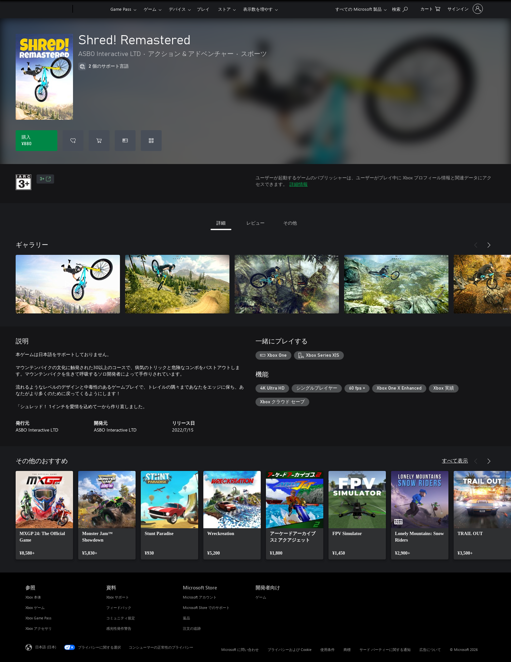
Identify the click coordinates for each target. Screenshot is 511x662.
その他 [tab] (290, 223)
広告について (430, 649)
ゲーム (150, 9)
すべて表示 (455, 460)
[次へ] (488, 245)
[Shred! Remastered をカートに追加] (99, 140)
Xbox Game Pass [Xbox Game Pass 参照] (38, 618)
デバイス (177, 9)
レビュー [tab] (255, 223)
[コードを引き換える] (151, 140)
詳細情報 (298, 184)
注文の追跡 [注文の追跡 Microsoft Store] (192, 628)
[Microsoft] (47, 9)
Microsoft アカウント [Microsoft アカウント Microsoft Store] (200, 597)
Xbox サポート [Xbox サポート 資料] (117, 597)
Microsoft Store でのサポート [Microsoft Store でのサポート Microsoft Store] (206, 607)
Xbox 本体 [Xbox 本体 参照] (33, 597)
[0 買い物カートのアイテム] (430, 8)
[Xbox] (91, 9)
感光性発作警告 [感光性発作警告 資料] (118, 628)
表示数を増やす (258, 9)
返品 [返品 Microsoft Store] (186, 618)
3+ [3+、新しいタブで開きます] (45, 179)
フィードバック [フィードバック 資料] (118, 607)
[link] (44, 515)
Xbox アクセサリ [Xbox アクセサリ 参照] (38, 628)
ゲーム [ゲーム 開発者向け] (261, 597)
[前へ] (475, 245)
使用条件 (327, 649)
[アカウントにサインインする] (465, 9)
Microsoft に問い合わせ (240, 649)
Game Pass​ (120, 9)
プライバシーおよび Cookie (290, 649)
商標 (347, 649)
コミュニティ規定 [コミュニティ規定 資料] (120, 618)
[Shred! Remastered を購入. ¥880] (36, 140)
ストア (224, 9)
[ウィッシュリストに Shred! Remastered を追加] (73, 140)
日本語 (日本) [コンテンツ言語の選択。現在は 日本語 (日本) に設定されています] (45, 647)
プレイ (203, 9)
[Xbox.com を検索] (400, 8)
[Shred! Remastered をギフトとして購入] (125, 140)
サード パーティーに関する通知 (385, 649)
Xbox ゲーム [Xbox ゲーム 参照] (35, 607)
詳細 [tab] (221, 223)
